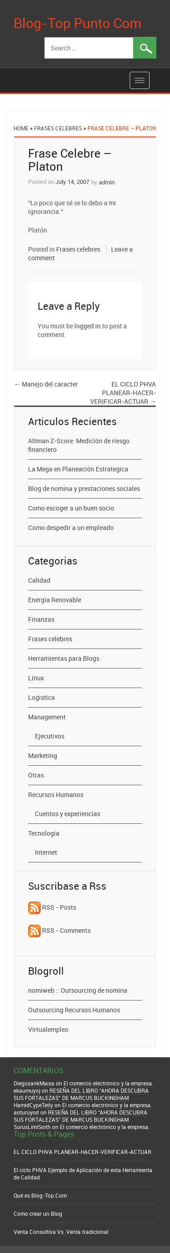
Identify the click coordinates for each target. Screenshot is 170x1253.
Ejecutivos (49, 736)
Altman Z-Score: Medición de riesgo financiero (79, 445)
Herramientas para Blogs (63, 658)
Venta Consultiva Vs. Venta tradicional (61, 1231)
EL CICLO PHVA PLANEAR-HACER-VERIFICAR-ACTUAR (123, 393)
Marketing (42, 755)
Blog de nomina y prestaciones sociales (84, 488)
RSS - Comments (59, 930)
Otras (36, 775)
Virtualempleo (48, 1029)
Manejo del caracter (46, 384)
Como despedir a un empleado (71, 527)
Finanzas (41, 619)
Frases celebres (58, 128)
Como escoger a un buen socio (71, 508)
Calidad (39, 580)
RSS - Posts (52, 907)
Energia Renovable (54, 599)
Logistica (41, 697)
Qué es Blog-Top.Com (40, 1195)
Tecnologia (43, 833)
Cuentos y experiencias (67, 813)
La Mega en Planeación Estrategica (78, 469)
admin (107, 182)
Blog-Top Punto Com (77, 23)
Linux (36, 678)
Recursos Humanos (55, 794)
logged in (87, 326)
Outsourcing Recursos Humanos (74, 1009)
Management (47, 717)
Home (21, 128)
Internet (46, 852)
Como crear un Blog (38, 1213)
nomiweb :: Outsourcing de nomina (77, 990)
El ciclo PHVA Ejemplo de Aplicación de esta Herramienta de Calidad (83, 1173)
